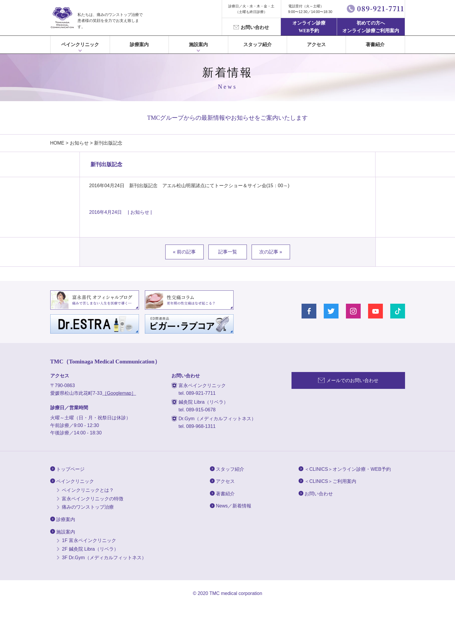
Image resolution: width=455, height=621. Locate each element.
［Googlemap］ (119, 393)
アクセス (316, 44)
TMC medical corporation (235, 593)
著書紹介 (375, 44)
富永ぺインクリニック (62, 18)
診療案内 (139, 44)
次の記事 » (270, 251)
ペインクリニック (80, 44)
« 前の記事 (184, 251)
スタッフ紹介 (257, 44)
